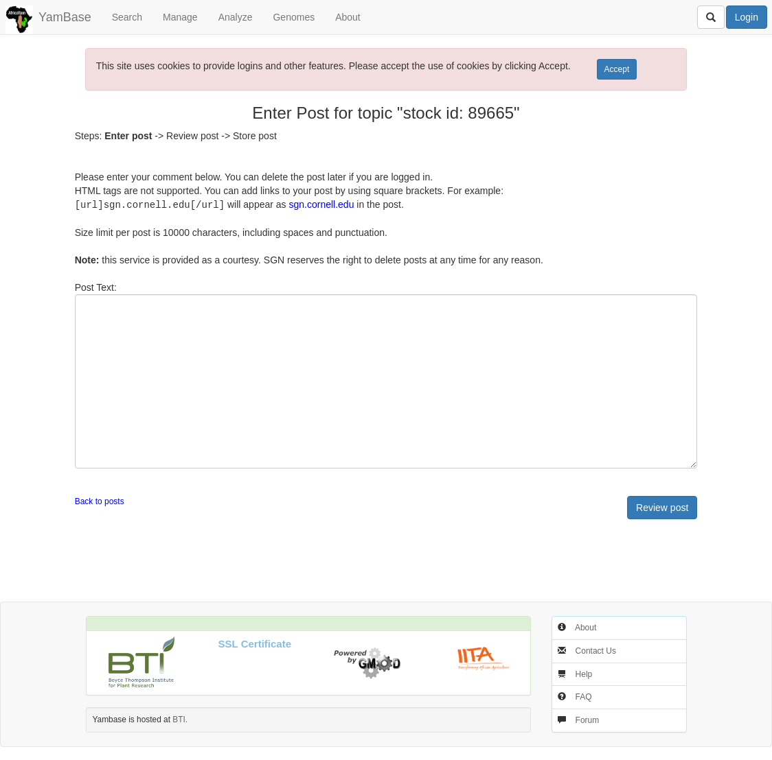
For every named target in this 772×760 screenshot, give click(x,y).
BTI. (180, 719)
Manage (180, 17)
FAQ (584, 696)
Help (584, 673)
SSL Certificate (254, 643)
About (348, 17)
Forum (588, 719)
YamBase (64, 17)
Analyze (235, 17)
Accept (617, 69)
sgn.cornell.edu (321, 204)
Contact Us (596, 650)
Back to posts (99, 501)
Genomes (294, 17)
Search (127, 17)
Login (746, 17)
